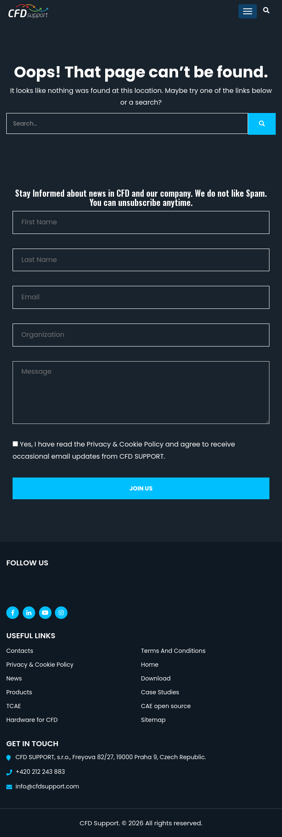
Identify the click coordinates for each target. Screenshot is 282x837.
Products (19, 692)
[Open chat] (244, 824)
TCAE (13, 706)
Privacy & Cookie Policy (39, 664)
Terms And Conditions (173, 651)
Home (150, 664)
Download (156, 678)
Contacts (19, 651)
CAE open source (166, 706)
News (14, 678)
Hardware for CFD (32, 720)
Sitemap (153, 720)
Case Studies (160, 692)
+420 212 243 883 (40, 772)
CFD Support (99, 823)
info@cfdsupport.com (47, 786)
